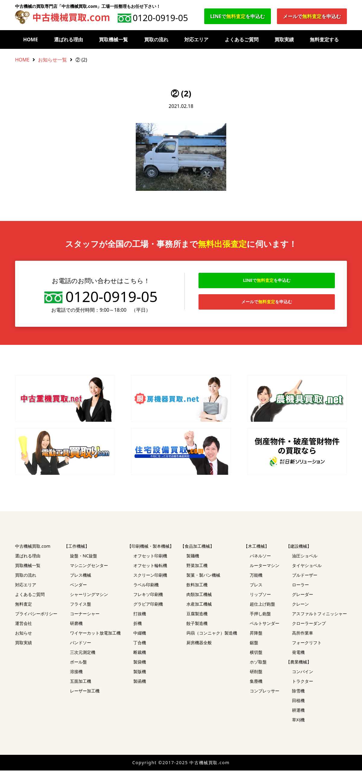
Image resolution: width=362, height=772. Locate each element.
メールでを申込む (312, 16)
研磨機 (76, 625)
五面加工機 (80, 682)
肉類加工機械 (199, 596)
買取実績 (284, 39)
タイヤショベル (307, 567)
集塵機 (256, 682)
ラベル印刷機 (146, 586)
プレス (256, 586)
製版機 (139, 673)
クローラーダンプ (309, 625)
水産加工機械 (199, 605)
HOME (30, 39)
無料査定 (23, 605)
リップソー (260, 596)
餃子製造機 (197, 625)
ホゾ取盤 (258, 663)
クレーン (300, 605)
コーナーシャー (85, 615)
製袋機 (139, 663)
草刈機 (298, 721)
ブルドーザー (304, 576)
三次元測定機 (82, 654)
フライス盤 (80, 605)
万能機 (256, 576)
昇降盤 (256, 634)
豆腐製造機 (197, 615)
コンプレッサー (264, 692)
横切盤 (256, 654)
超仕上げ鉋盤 (262, 605)
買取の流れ (156, 39)
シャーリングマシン (89, 596)
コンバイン (302, 673)
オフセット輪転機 (150, 567)
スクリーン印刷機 (150, 576)
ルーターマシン (264, 567)
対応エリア (196, 39)
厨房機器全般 (199, 644)
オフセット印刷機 (150, 557)
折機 (137, 625)
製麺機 (192, 557)
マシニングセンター (89, 567)
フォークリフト (307, 644)
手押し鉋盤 (260, 615)
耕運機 (298, 711)
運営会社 (23, 625)
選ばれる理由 (68, 39)
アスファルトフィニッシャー (319, 615)
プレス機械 (80, 576)
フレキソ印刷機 (148, 596)
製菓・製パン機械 (203, 576)
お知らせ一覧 (52, 59)
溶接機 (76, 673)
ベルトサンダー (264, 625)
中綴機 (139, 634)
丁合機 (139, 644)
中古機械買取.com (32, 547)
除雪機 (298, 692)
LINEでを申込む (237, 16)
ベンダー (78, 586)
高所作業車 (302, 634)
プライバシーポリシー (36, 615)
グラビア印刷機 (148, 605)
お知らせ (23, 634)
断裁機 (139, 654)
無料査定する (324, 39)
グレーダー (302, 596)
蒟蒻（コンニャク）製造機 (211, 634)
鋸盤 (254, 644)
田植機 (298, 702)
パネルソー (260, 557)
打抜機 (139, 615)
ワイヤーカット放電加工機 (95, 634)
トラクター (302, 682)
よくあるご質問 (242, 39)
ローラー (300, 586)
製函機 (139, 682)
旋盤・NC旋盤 (83, 557)
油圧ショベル (304, 557)
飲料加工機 (197, 586)
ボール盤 (78, 663)
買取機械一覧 (113, 39)
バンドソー (80, 644)
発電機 (298, 654)
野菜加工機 (197, 567)
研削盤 (256, 673)
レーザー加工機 (85, 692)
